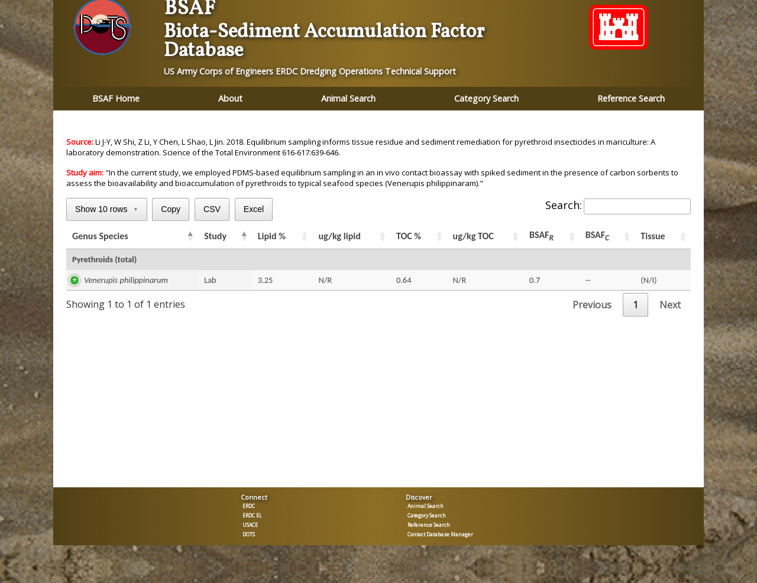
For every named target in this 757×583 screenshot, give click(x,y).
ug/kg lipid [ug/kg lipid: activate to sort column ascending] (339, 236)
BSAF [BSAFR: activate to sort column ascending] (541, 236)
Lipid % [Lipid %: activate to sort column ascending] (272, 236)
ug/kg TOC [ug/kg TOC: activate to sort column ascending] (473, 236)
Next (670, 304)
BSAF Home (116, 98)
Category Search (486, 98)
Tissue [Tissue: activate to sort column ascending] (652, 236)
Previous (592, 304)
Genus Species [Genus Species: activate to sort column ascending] (100, 236)
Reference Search (631, 98)
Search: (618, 205)
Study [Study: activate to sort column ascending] (215, 236)
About (230, 98)
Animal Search (348, 98)
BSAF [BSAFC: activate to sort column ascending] (597, 236)
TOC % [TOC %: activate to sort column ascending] (408, 236)
